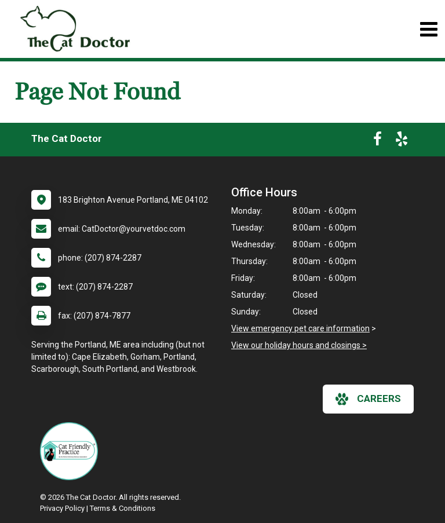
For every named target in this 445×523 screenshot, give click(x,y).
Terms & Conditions (122, 508)
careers (368, 399)
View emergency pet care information (300, 328)
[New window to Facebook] (377, 141)
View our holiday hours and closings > (299, 345)
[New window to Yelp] (401, 141)
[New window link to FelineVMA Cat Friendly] (72, 451)
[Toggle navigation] (428, 29)
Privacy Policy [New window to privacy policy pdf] (62, 508)
